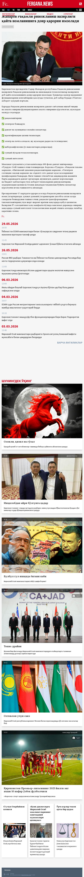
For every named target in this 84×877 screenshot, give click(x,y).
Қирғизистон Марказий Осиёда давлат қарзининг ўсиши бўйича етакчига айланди (41, 244)
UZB (24, 10)
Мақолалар (31, 14)
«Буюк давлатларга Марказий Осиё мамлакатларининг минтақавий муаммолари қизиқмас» (40, 813)
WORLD (30, 10)
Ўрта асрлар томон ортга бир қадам (66, 808)
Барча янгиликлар (69, 342)
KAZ (3, 10)
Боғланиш (7, 870)
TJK (13, 10)
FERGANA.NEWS (40, 4)
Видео (50, 14)
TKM (18, 10)
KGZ (8, 10)
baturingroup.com (26, 875)
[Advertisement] (42, 362)
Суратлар (68, 14)
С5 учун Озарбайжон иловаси (14, 808)
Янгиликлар (8, 14)
